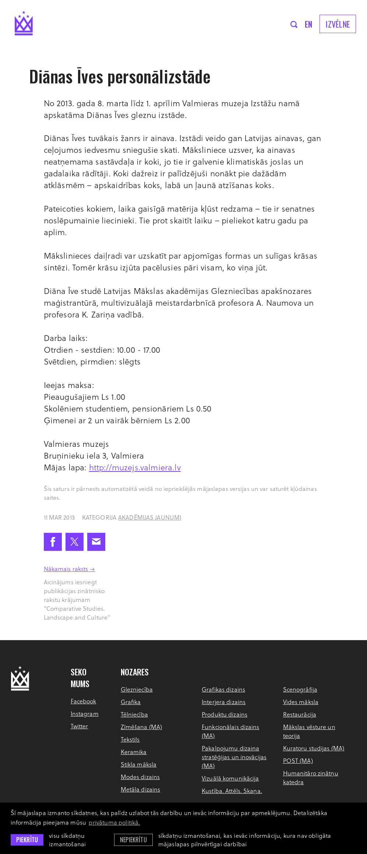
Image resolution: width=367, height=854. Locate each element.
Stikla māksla (139, 764)
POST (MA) (298, 760)
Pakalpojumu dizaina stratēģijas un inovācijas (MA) (234, 757)
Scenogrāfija (300, 689)
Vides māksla (300, 701)
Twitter (79, 726)
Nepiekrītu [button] (133, 839)
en (309, 23)
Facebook (83, 701)
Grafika (131, 701)
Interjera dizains (224, 701)
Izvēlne (337, 24)
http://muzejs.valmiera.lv (135, 467)
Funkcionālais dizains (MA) (231, 731)
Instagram (85, 713)
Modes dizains (140, 776)
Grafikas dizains (223, 689)
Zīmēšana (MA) (141, 726)
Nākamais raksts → (69, 568)
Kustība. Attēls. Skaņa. (232, 790)
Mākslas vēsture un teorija (309, 731)
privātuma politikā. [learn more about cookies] (114, 822)
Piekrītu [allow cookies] (27, 839)
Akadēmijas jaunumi (149, 517)
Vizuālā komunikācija (230, 778)
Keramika (134, 751)
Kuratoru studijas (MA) (314, 748)
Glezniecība (137, 689)
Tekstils (130, 739)
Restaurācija (299, 714)
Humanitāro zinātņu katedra (310, 777)
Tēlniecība (134, 714)
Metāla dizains (140, 789)
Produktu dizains (224, 714)
